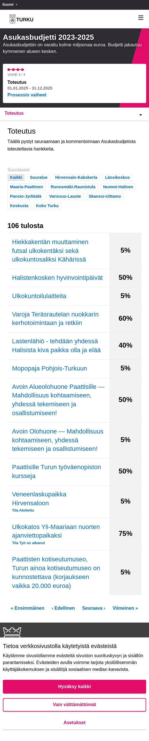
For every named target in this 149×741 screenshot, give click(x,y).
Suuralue (39, 177)
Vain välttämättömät (74, 704)
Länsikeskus (117, 177)
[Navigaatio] (141, 18)
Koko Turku (47, 205)
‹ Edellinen (63, 608)
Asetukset (74, 722)
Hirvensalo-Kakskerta (76, 177)
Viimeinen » (125, 608)
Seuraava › (93, 608)
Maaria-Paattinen (26, 186)
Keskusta (19, 205)
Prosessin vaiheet (26, 94)
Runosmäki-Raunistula (73, 186)
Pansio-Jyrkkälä (26, 196)
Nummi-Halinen (118, 186)
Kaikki (16, 177)
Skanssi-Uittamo (105, 196)
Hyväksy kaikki (74, 686)
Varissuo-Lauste (65, 196)
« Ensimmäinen (27, 608)
